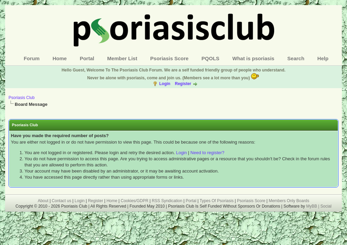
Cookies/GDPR (134, 200)
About (43, 200)
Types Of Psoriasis (217, 200)
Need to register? (208, 152)
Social (326, 206)
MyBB (312, 206)
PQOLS (210, 58)
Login (164, 83)
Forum (32, 58)
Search (295, 58)
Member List (122, 58)
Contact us (61, 200)
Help (323, 58)
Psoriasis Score (169, 58)
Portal (87, 58)
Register (183, 83)
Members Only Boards (289, 200)
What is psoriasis (253, 58)
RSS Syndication (167, 200)
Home (60, 58)
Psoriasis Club (22, 97)
